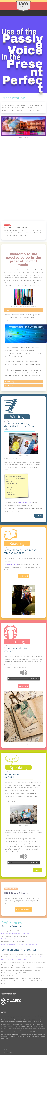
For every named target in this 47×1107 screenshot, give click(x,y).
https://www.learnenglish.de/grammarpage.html (15, 933)
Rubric (39, 515)
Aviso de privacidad (8, 1052)
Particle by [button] (9, 382)
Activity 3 (23, 686)
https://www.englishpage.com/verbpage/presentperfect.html (19, 944)
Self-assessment (23, 909)
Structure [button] (9, 386)
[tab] (23, 310)
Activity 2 (23, 576)
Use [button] (7, 310)
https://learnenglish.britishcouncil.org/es (13, 939)
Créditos (6, 1050)
